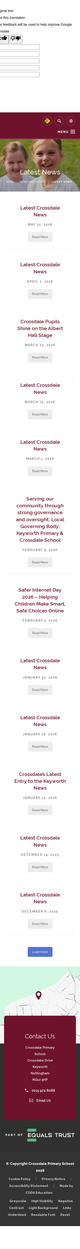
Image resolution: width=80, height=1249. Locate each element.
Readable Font (43, 1214)
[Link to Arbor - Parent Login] (47, 121)
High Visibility (42, 1201)
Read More (40, 237)
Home (9, 181)
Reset (65, 1214)
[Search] (59, 121)
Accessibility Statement (28, 1186)
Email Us (40, 1101)
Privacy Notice (53, 1179)
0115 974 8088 (40, 1090)
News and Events (32, 181)
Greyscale (17, 1201)
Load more (40, 952)
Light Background (43, 1208)
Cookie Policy (20, 1179)
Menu (63, 132)
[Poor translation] (15, 39)
